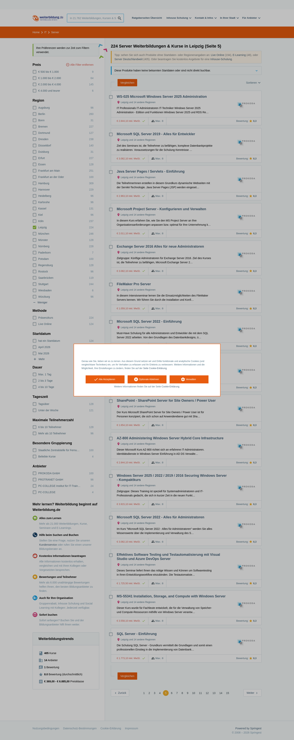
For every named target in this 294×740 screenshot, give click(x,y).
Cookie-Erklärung (170, 386)
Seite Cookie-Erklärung (155, 368)
